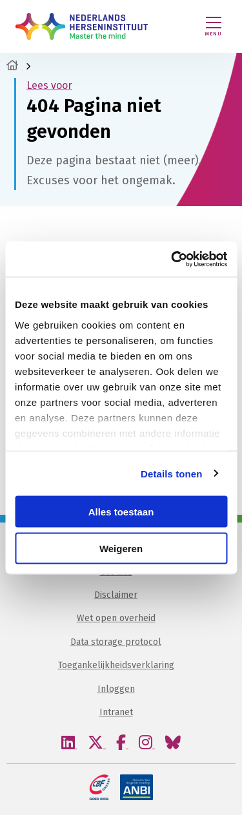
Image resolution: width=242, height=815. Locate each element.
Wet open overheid (116, 618)
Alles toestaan (121, 511)
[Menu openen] (214, 26)
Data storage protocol (115, 642)
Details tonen (171, 473)
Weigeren (121, 547)
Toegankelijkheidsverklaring (116, 665)
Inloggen (116, 689)
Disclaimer (115, 595)
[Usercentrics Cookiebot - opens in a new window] (172, 259)
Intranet (116, 712)
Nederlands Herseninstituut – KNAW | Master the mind (81, 26)
